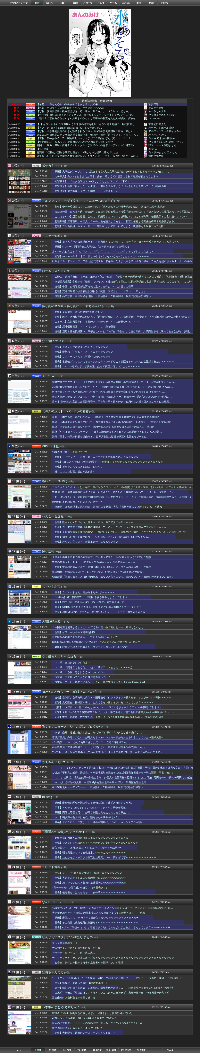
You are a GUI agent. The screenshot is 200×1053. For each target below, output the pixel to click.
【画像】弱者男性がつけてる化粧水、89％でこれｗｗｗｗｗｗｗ (89, 852)
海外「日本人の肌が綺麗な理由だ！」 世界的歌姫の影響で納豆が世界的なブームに (99, 436)
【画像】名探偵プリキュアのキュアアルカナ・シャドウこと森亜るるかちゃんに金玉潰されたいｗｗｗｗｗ (113, 361)
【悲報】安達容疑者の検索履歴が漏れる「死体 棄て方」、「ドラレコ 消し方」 (84, 111)
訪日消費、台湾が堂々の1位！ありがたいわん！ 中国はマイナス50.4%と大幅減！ (98, 571)
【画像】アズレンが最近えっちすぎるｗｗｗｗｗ (80, 346)
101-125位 (97, 1050)
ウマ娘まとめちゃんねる (162, 114)
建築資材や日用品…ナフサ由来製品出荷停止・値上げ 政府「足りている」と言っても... (87, 135)
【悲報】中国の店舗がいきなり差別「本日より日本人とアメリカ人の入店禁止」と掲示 (101, 566)
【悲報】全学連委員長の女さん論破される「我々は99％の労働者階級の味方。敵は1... (85, 131)
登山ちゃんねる (53, 972)
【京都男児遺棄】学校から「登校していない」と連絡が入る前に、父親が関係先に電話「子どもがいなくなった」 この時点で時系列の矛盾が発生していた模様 (122, 283)
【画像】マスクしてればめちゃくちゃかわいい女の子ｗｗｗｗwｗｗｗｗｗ (95, 842)
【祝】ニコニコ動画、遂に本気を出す (73, 471)
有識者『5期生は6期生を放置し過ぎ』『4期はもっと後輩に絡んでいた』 (78, 152)
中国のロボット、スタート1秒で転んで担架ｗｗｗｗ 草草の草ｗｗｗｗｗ (93, 562)
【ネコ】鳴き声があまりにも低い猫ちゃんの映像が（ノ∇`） (86, 817)
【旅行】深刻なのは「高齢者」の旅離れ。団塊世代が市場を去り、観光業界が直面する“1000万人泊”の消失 (113, 987)
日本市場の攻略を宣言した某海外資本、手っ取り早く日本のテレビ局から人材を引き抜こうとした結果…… (113, 401)
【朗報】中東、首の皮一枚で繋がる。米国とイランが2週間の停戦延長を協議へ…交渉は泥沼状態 (107, 717)
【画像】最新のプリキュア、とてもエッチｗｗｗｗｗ (82, 351)
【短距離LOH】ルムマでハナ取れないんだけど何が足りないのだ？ (75, 142)
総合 (37, 3)
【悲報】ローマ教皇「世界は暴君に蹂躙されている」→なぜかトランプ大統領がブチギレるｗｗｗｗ (109, 527)
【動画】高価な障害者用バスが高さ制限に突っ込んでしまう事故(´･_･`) (92, 812)
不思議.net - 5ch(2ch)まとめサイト (65, 831)
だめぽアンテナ (19, 3)
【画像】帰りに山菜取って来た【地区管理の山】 (80, 982)
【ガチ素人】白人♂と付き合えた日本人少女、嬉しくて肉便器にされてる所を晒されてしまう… (106, 176)
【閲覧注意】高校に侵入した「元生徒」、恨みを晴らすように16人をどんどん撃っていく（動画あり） (110, 186)
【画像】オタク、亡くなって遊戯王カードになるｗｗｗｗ (85, 541)
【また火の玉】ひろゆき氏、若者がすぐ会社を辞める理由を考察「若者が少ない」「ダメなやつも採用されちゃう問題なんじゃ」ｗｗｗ (122, 213)
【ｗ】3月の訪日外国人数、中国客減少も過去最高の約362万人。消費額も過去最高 (99, 782)
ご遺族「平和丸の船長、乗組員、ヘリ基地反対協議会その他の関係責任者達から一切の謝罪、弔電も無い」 (113, 772)
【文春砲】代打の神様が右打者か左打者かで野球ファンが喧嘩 (87, 962)
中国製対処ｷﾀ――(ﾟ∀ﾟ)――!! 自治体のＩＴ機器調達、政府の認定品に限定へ (97, 787)
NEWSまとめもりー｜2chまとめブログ (69, 691)
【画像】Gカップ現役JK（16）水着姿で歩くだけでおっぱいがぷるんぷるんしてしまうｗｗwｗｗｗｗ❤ (111, 927)
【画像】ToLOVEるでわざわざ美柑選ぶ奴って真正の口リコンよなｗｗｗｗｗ (96, 366)
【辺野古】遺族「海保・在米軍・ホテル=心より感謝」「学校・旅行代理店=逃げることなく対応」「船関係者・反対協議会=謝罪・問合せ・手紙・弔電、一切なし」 (122, 278)
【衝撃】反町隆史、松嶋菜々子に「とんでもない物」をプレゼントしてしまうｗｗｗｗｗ (103, 702)
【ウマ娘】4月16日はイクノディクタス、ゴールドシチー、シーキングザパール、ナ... (85, 115)
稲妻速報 (153, 104)
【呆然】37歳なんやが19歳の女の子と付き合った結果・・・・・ (74, 104)
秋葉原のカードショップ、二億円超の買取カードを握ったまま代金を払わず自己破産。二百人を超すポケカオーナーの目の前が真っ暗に (122, 263)
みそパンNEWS (157, 134)
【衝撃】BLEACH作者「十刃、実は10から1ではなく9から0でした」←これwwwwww (100, 256)
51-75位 (67, 1050)
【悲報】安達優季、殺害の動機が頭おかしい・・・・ (82, 311)
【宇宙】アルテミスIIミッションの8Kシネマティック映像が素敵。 (90, 807)
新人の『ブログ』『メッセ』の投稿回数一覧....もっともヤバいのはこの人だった (98, 1023)
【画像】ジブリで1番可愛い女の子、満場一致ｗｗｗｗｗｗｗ (87, 872)
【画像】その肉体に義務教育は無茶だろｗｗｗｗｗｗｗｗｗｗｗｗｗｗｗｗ (95, 922)
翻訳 (151, 3)
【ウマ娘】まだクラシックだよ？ (71, 662)
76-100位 (82, 1050)
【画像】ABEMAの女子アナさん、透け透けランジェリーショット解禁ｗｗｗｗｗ (98, 611)
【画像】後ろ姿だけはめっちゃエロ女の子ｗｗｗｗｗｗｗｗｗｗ (89, 892)
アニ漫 (100, 3)
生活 (138, 3)
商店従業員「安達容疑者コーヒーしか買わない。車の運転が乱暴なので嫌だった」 (99, 747)
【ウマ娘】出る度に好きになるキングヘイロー (78, 672)
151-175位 (126, 1050)
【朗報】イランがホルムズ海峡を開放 (73, 632)
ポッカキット (51, 165)
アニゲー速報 (156, 107)
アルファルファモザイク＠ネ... (165, 131)
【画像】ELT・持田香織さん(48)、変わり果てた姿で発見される (88, 602)
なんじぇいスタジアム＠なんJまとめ (67, 937)
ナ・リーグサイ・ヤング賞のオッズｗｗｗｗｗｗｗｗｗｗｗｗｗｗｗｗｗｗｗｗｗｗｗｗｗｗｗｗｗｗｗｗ (113, 957)
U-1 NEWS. (154, 118)
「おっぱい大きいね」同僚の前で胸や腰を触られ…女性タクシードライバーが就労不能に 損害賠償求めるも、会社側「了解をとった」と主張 (122, 499)
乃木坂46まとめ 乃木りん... (163, 152)
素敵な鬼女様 (156, 155)
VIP (62, 3)
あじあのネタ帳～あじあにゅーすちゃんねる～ (74, 306)
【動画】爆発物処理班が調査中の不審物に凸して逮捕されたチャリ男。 (92, 802)
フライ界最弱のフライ (65, 943)
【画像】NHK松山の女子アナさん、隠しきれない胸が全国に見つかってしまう (97, 607)
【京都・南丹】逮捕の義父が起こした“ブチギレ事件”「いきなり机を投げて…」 (97, 732)
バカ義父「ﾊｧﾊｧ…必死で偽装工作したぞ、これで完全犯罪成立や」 (90, 742)
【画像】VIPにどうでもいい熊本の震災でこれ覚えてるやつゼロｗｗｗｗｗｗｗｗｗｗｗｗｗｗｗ (107, 461)
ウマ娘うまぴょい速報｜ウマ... (165, 141)
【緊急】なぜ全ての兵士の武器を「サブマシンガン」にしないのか (90, 646)
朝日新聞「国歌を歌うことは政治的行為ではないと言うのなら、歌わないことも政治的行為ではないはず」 (113, 576)
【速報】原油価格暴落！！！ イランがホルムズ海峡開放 (84, 326)
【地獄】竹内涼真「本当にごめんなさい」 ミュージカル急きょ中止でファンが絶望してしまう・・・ (109, 707)
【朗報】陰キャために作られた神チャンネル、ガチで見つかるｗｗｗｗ (92, 522)
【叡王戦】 (43, 149)
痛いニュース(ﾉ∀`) (54, 481)
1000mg (47, 796)
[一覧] (64, 166)
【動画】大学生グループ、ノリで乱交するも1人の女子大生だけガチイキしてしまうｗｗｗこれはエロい (111, 171)
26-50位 (53, 1050)
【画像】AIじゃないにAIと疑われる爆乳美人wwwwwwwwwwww (89, 882)
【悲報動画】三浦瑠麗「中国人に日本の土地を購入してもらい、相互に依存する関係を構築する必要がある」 (114, 221)
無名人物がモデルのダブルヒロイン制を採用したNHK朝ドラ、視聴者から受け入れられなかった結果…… (112, 396)
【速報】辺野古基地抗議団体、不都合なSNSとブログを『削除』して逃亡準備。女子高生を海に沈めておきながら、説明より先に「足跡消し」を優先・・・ (121, 333)
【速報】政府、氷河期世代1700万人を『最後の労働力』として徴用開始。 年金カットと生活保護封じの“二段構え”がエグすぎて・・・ (122, 318)
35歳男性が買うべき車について (70, 452)
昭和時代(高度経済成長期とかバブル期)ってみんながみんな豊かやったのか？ (96, 642)
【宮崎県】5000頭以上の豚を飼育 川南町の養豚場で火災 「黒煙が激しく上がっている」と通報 (107, 506)
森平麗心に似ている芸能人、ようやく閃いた (77, 1027)
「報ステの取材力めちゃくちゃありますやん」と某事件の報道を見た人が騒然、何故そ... (87, 118)
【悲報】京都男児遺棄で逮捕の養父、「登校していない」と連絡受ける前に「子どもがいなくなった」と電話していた (119, 532)
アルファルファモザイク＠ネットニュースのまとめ (78, 200)
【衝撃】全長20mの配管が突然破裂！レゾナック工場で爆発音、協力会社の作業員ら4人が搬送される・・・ (113, 712)
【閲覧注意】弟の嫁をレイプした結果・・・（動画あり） (85, 191)
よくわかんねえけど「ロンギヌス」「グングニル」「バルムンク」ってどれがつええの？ (103, 251)
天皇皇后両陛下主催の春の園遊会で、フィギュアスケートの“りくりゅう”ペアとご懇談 (101, 557)
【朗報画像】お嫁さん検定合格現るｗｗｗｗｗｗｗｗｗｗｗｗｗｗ (90, 837)
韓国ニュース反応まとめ (162, 145)
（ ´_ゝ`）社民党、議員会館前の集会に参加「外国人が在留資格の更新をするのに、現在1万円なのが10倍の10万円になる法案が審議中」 (122, 779)
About (170, 1050)
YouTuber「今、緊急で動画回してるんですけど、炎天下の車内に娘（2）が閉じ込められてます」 (107, 752)
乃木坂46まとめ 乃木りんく (61, 1007)
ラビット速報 (51, 867)
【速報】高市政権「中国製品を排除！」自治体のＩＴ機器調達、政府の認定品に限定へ (101, 296)
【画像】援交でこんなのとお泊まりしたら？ (77, 466)
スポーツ (88, 3)
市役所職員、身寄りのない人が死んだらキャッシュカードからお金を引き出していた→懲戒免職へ (108, 737)
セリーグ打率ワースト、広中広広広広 (73, 952)
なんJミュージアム (55, 902)
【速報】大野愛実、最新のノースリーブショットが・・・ (85, 1032)
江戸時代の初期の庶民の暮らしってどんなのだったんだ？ (85, 637)
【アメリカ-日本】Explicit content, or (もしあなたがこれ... (69, 128)
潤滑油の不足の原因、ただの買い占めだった (77, 501)
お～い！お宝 (51, 586)
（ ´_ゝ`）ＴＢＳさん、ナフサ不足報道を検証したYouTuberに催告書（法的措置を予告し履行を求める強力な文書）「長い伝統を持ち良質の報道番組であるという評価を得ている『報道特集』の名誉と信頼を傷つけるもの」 (122, 769)
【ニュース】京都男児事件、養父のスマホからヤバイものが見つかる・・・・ (96, 321)
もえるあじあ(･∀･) (55, 762)
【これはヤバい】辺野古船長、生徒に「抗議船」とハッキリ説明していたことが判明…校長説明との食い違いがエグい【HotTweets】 (119, 218)
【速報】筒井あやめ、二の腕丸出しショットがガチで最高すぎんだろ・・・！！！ (84, 138)
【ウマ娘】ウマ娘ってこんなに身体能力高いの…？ (81, 677)
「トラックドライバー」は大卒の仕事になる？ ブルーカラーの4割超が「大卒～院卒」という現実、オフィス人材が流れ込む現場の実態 (121, 489)
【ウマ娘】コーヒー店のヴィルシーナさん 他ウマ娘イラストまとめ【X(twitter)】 (99, 682)
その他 (164, 3)
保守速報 (48, 551)
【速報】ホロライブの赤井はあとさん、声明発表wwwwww (70, 108)
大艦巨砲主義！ (53, 621)
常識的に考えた (157, 124)
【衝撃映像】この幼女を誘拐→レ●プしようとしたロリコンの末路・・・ (93, 181)
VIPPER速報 (50, 446)
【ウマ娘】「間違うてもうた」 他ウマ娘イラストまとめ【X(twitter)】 (93, 667)
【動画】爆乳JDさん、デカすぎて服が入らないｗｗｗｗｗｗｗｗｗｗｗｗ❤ (95, 917)
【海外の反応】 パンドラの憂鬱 (65, 411)
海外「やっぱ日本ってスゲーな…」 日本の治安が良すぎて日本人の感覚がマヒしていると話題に (107, 431)
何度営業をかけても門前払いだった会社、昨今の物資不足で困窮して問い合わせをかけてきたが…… (109, 391)
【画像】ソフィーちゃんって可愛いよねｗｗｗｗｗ (81, 356)
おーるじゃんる (157, 111)
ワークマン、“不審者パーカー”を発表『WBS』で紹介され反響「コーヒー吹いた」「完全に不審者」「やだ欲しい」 (118, 978)
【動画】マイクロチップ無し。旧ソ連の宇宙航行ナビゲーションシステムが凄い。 (99, 822)
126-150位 (111, 1050)
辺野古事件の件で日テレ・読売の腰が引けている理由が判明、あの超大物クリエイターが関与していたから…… (115, 382)
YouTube (125, 3)
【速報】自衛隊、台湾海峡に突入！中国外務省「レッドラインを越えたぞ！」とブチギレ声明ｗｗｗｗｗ (111, 697)
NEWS (49, 3)
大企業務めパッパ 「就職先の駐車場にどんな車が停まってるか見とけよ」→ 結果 (98, 912)
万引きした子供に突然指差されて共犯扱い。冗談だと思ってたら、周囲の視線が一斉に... (87, 156)
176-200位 (141, 1050)
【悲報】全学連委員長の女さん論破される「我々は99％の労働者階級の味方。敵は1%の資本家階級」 (109, 206)
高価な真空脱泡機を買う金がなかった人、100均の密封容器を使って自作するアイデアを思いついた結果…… (114, 386)
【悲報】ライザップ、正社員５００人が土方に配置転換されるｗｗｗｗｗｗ (95, 456)
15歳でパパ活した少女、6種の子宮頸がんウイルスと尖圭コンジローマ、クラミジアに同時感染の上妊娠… (112, 907)
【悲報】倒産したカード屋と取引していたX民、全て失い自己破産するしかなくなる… (101, 536)
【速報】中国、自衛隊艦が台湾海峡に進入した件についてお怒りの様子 (92, 286)
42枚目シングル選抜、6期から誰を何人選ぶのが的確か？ (84, 1018)
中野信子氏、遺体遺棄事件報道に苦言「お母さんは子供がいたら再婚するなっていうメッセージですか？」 (113, 492)
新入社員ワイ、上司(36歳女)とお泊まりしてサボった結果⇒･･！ (88, 847)
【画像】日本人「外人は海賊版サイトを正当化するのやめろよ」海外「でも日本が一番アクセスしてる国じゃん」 (117, 241)
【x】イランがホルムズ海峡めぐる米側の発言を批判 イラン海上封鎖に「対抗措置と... (87, 124)
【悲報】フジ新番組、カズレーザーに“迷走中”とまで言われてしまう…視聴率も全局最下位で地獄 (108, 226)
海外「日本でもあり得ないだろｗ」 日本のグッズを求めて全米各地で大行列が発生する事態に (105, 417)
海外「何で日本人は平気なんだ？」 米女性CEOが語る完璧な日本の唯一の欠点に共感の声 (103, 426)
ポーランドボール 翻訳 (161, 127)
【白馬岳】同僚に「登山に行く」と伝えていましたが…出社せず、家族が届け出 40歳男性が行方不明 (110, 992)
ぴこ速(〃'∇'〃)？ (54, 341)
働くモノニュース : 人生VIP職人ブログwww (72, 726)
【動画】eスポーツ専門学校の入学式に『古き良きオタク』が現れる (90, 246)
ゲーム (113, 3)
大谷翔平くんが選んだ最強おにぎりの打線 (76, 947)
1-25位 (38, 1050)
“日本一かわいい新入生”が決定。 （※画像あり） (80, 887)
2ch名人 (152, 148)
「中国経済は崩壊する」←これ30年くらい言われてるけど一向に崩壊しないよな (98, 627)
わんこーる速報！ (54, 516)
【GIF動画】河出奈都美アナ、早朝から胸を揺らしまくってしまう (89, 597)
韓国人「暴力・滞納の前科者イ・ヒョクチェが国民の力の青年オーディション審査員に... (87, 145)
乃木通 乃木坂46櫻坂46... (162, 138)
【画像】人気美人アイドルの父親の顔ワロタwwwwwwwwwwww (89, 877)
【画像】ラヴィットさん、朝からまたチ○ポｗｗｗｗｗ (83, 592)
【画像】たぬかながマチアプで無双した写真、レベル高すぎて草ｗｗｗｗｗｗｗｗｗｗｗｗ (104, 857)
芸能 (75, 3)
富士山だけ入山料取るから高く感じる (73, 997)
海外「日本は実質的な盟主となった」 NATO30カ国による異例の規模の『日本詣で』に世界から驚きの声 (111, 421)
